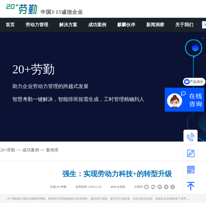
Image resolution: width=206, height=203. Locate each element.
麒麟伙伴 (126, 24)
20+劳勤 (7, 150)
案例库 (52, 150)
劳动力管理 (37, 24)
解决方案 (68, 24)
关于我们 (184, 24)
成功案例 (97, 24)
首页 (10, 24)
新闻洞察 (155, 24)
